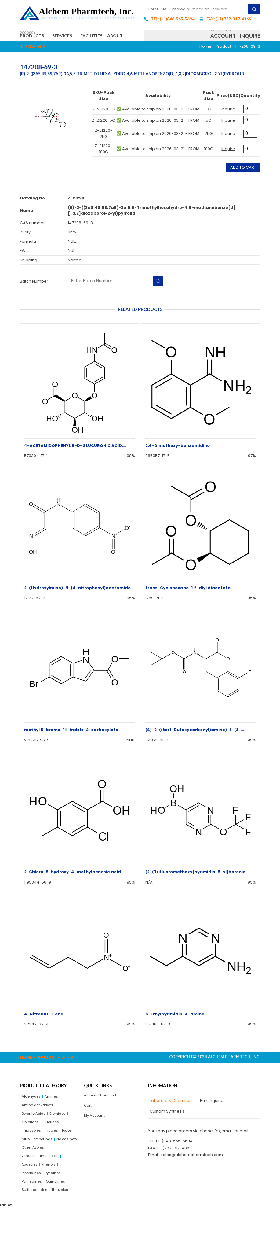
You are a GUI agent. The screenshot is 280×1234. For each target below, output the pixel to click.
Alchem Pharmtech (103, 1110)
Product (223, 61)
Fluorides (54, 1140)
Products (35, 37)
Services (71, 37)
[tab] (171, 1115)
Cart (88, 1121)
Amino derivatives (39, 1121)
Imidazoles (33, 1149)
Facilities (104, 36)
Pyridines (57, 1196)
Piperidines (33, 1196)
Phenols (52, 1187)
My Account (95, 1132)
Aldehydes (32, 1111)
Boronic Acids (35, 1130)
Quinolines (59, 1206)
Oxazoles (31, 1187)
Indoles (55, 1149)
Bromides (62, 1130)
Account (223, 43)
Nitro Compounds (39, 1159)
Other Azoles (62, 1168)
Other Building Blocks (42, 1177)
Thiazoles (63, 1215)
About (33, 49)
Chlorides (31, 1140)
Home (205, 61)
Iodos (72, 1149)
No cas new (33, 1168)
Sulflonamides (36, 1215)
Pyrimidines (33, 1206)
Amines (54, 1111)
